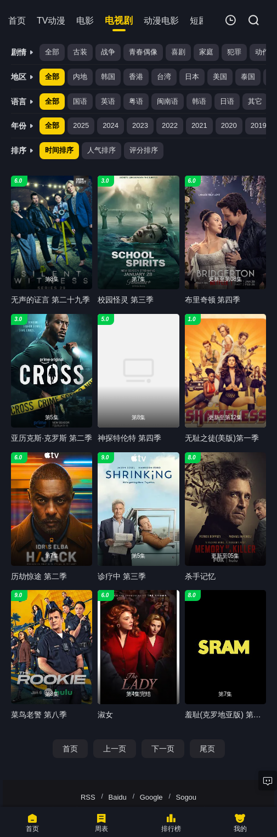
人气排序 (101, 150)
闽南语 (167, 101)
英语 (108, 101)
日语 (227, 101)
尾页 (207, 748)
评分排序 (143, 150)
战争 (108, 52)
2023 (140, 125)
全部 (52, 52)
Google (151, 797)
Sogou (186, 797)
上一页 (114, 748)
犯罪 (234, 52)
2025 (81, 125)
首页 (70, 748)
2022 (170, 125)
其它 (255, 101)
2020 (229, 125)
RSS (88, 797)
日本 (192, 76)
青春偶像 (143, 52)
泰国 (248, 76)
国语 (80, 101)
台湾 (164, 76)
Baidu (118, 797)
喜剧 (178, 52)
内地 (80, 76)
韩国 (108, 76)
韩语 (199, 101)
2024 (110, 125)
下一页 (162, 748)
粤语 (136, 101)
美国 (220, 76)
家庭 (206, 52)
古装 (80, 52)
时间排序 (59, 150)
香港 (136, 76)
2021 (199, 125)
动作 (262, 52)
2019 (259, 125)
